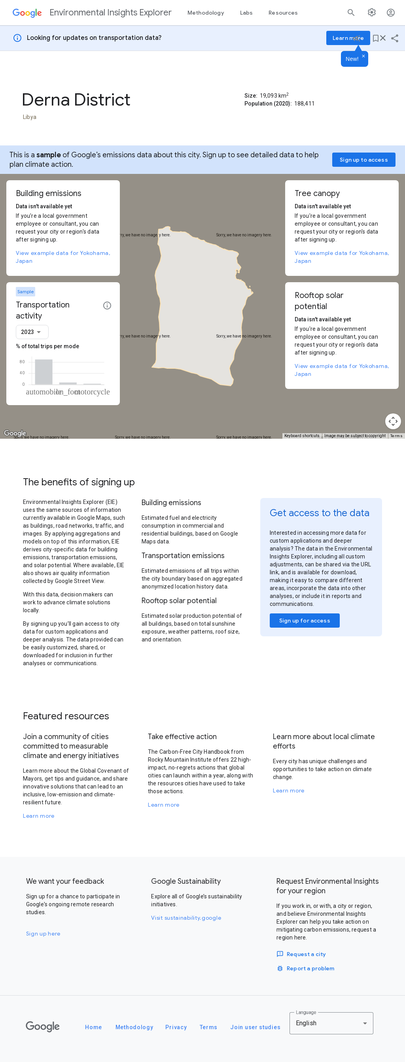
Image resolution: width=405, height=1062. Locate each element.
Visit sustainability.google (186, 917)
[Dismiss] (363, 56)
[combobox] (32, 332)
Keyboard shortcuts (302, 436)
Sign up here (43, 933)
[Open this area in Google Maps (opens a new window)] (15, 433)
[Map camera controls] (393, 421)
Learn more (39, 815)
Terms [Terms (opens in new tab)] (396, 435)
